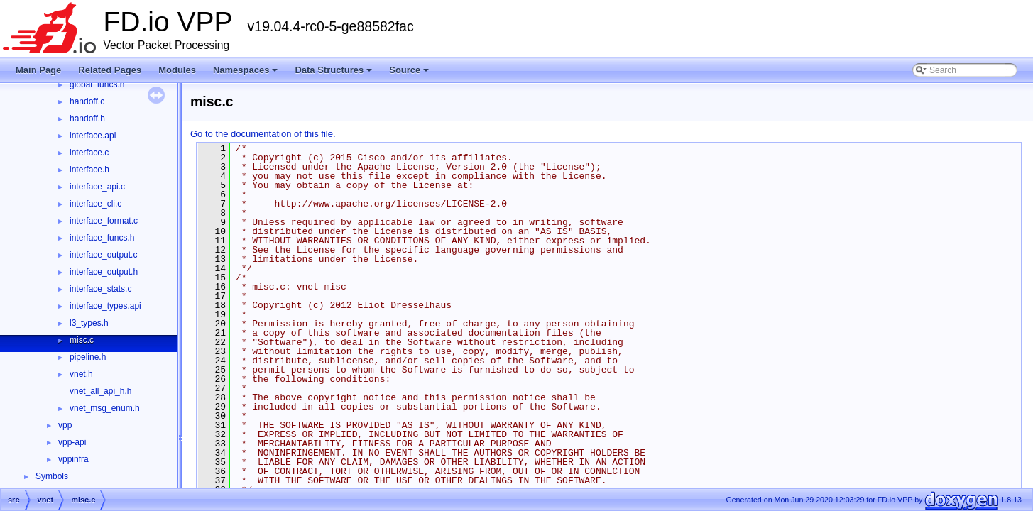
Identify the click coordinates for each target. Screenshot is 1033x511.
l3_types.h (89, 323)
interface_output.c (103, 255)
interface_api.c (97, 187)
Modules (177, 70)
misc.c (82, 340)
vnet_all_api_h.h (100, 391)
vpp (65, 425)
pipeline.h (88, 357)
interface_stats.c (100, 289)
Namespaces (246, 74)
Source (410, 74)
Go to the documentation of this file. (263, 133)
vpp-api (72, 442)
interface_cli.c (95, 204)
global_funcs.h (97, 84)
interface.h (89, 170)
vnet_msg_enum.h (105, 408)
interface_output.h (104, 272)
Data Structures (334, 74)
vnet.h (81, 374)
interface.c (89, 153)
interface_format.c (104, 221)
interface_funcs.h (102, 238)
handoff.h (87, 118)
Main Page (38, 70)
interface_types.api (105, 306)
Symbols (51, 476)
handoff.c (87, 101)
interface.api (93, 136)
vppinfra (73, 459)
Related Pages (109, 70)
